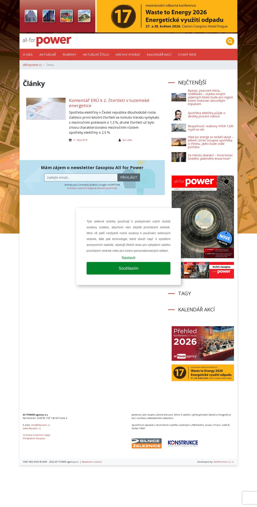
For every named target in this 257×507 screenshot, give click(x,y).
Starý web (187, 54)
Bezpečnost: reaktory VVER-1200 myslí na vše (210, 127)
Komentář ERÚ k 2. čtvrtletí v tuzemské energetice (109, 102)
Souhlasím (129, 268)
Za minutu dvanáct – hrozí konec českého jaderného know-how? (210, 156)
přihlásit (128, 177)
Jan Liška (127, 139)
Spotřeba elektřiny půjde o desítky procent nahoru (206, 114)
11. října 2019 (80, 139)
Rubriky (69, 54)
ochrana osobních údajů (80, 188)
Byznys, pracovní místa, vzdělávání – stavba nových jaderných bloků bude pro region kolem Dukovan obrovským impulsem (210, 97)
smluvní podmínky (106, 188)
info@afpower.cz (40, 424)
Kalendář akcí (159, 54)
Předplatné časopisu (34, 438)
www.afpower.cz (32, 428)
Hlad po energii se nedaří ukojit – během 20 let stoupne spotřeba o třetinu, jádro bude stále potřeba (211, 142)
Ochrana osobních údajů (36, 434)
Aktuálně (47, 54)
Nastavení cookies (92, 461)
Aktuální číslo (96, 54)
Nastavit (128, 258)
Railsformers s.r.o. (224, 461)
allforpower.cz (32, 65)
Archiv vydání (128, 54)
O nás (28, 54)
